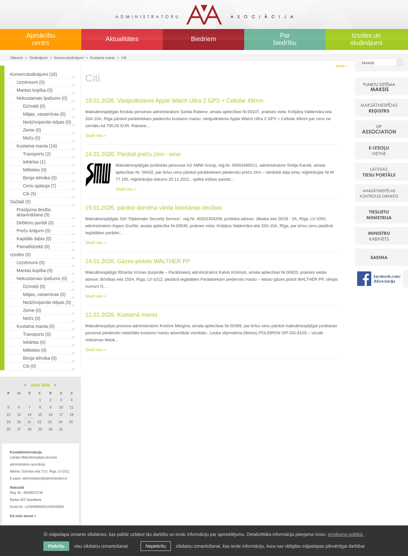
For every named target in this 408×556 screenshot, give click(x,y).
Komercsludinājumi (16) (33, 74)
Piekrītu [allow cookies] (56, 546)
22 (39, 422)
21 (29, 422)
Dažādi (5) (20, 201)
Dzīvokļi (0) (34, 106)
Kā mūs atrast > (23, 516)
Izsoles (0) (20, 254)
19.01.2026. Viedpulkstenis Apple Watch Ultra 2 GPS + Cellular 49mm (174, 100)
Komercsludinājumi (69, 58)
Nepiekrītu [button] (156, 546)
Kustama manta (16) (37, 145)
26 (8, 429)
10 (61, 407)
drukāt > (341, 66)
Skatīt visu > (95, 136)
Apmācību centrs (40, 39)
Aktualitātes (122, 38)
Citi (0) (29, 366)
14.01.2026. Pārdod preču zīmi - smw (133, 154)
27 (19, 429)
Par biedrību (284, 39)
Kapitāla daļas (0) (34, 238)
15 (40, 414)
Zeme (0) (32, 130)
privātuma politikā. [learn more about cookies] (346, 534)
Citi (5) (29, 193)
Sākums (16, 58)
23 (50, 422)
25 (71, 422)
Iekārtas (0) (34, 342)
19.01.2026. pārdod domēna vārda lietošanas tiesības (153, 208)
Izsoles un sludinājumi (366, 39)
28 (29, 429)
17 (61, 414)
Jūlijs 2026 (40, 385)
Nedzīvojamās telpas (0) (47, 122)
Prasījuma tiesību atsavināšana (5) (34, 212)
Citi (123, 58)
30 (50, 429)
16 (50, 414)
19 (8, 422)
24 (60, 422)
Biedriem (203, 38)
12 (8, 414)
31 (61, 429)
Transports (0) (37, 334)
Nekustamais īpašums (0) (42, 98)
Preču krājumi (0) (34, 230)
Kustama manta (102, 58)
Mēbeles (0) (35, 169)
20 (19, 422)
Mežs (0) (31, 138)
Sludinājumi (38, 58)
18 (71, 414)
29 (40, 429)
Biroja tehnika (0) (40, 177)
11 (71, 407)
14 (29, 414)
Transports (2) (37, 153)
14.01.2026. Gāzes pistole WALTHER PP (137, 261)
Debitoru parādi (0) (35, 222)
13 (19, 414)
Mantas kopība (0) (35, 90)
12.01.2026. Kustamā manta (121, 315)
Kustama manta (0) (36, 326)
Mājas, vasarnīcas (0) (44, 114)
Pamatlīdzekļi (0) (33, 246)
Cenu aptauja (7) (39, 185)
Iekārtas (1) (34, 161)
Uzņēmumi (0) (31, 82)
